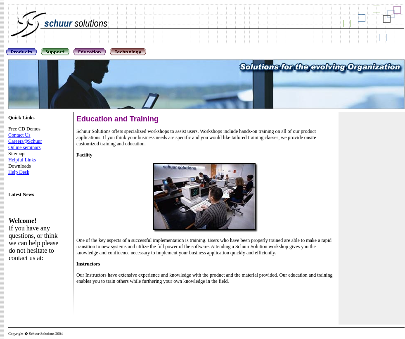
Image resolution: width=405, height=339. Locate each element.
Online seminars (24, 147)
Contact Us (19, 135)
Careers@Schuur (25, 141)
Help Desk (18, 172)
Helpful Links (22, 160)
